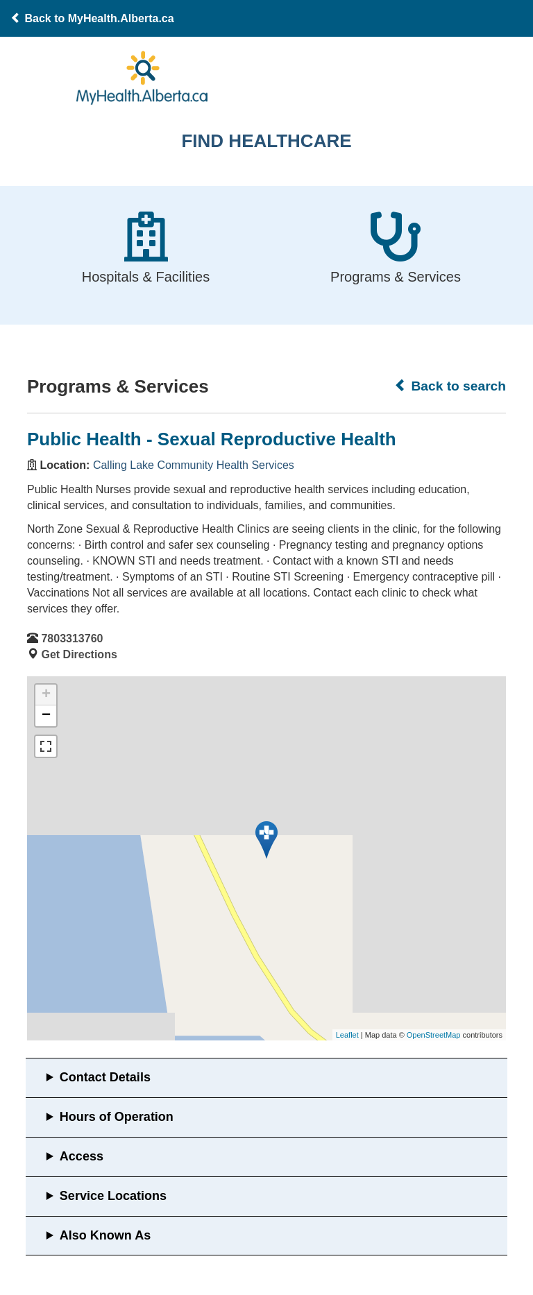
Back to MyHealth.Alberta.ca (92, 18)
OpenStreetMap (434, 1035)
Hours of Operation (117, 1117)
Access (81, 1156)
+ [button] (46, 695)
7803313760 (72, 638)
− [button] (46, 715)
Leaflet (347, 1035)
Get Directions (79, 654)
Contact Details (105, 1077)
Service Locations (113, 1196)
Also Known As (105, 1235)
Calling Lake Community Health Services (193, 465)
